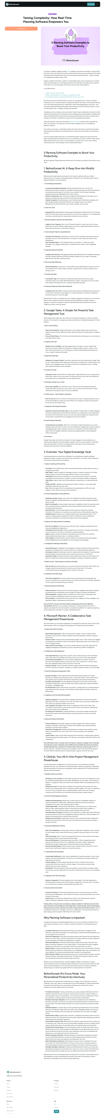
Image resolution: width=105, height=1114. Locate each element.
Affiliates (23, 1097)
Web (52, 1097)
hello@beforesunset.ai (13, 113)
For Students (10, 1103)
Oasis (8, 1090)
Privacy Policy (94, 1108)
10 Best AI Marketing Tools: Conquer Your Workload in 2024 (62, 105)
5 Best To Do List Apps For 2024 (54, 103)
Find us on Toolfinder (40, 1103)
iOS (51, 1090)
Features (9, 1097)
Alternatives (38, 1093)
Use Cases (9, 1100)
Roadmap (23, 1093)
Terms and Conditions (84, 1108)
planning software (75, 131)
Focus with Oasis (38, 4)
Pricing (8, 1093)
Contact (23, 1090)
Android (52, 1093)
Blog (36, 1090)
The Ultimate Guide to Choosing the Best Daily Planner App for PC (64, 107)
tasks (68, 81)
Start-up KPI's (38, 1097)
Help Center (38, 1100)
